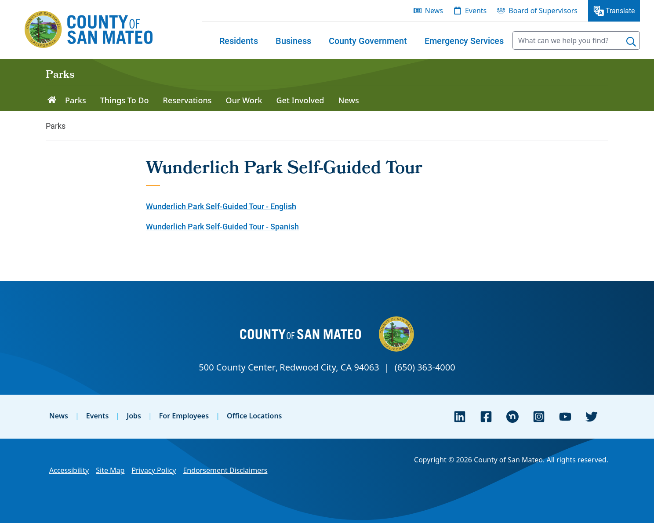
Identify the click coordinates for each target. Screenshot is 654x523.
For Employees (184, 416)
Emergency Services (464, 40)
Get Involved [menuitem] (300, 100)
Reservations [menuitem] (187, 100)
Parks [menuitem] (75, 100)
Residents (238, 40)
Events (97, 416)
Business (293, 40)
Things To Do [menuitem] (124, 100)
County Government (368, 40)
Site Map (110, 470)
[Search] (631, 41)
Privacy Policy (153, 470)
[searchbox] (576, 40)
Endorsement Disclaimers (225, 470)
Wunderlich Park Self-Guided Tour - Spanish (222, 226)
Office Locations (254, 416)
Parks (60, 75)
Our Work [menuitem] (244, 100)
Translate (620, 10)
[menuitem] (239, 40)
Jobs (134, 416)
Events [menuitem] (476, 10)
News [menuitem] (434, 10)
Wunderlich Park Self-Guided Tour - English (221, 206)
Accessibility (69, 470)
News (58, 416)
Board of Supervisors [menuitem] (543, 10)
